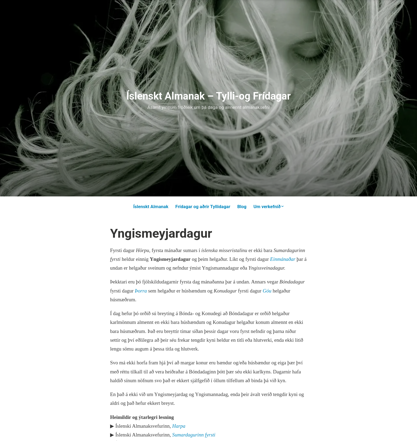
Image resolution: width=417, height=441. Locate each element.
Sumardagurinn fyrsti (193, 435)
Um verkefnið (267, 206)
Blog (242, 206)
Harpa (178, 426)
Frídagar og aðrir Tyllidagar (202, 206)
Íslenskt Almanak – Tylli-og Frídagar (208, 96)
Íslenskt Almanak (150, 206)
